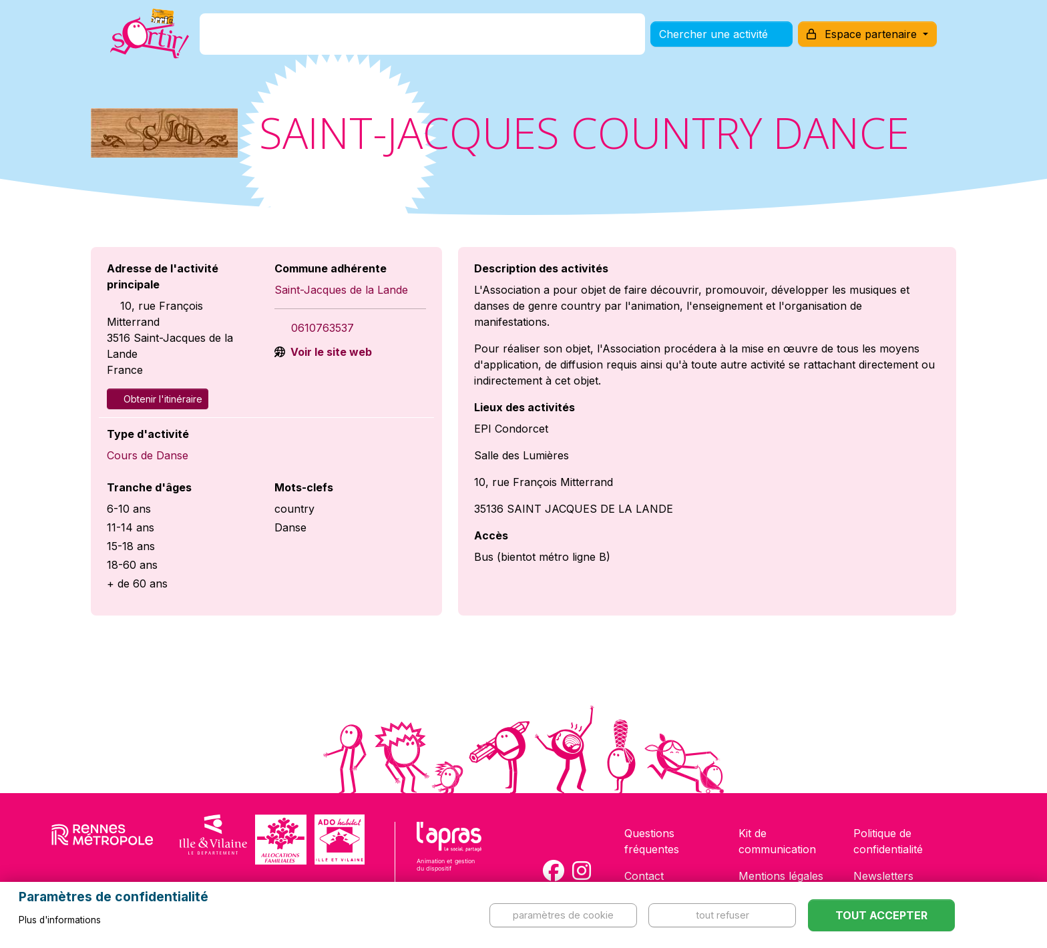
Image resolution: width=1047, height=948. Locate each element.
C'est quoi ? (310, 42)
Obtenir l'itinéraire (157, 399)
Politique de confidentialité (888, 841)
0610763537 (322, 327)
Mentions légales (781, 876)
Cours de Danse (147, 455)
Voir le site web (330, 352)
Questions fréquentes (651, 841)
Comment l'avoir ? (412, 42)
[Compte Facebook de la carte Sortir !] (553, 871)
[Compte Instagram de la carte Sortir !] (581, 871)
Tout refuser (722, 915)
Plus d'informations (60, 920)
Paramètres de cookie (563, 915)
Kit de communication (777, 841)
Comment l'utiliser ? (538, 42)
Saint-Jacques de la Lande (341, 289)
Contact (644, 876)
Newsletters (883, 876)
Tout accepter (881, 915)
